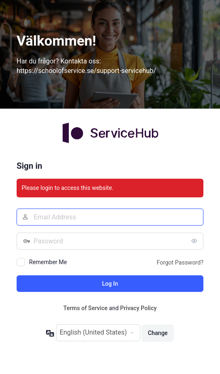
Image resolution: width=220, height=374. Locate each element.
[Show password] (195, 241)
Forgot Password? (179, 262)
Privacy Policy (138, 308)
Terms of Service (86, 308)
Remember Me (48, 262)
